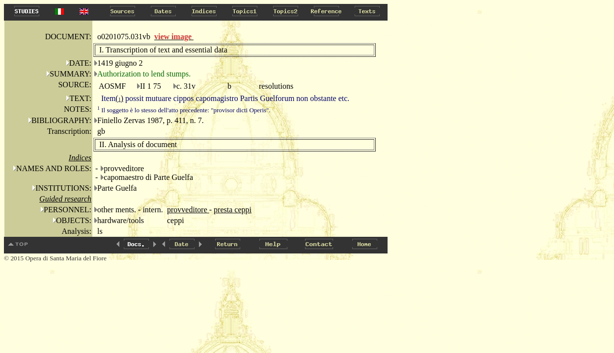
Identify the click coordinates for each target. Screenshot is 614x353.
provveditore (188, 209)
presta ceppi (232, 209)
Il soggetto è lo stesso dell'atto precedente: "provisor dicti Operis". (184, 110)
